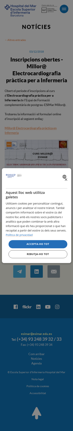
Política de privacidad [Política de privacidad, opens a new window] (19, 235)
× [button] (65, 179)
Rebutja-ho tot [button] (38, 254)
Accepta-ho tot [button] (37, 244)
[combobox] (64, 177)
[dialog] (36, 215)
